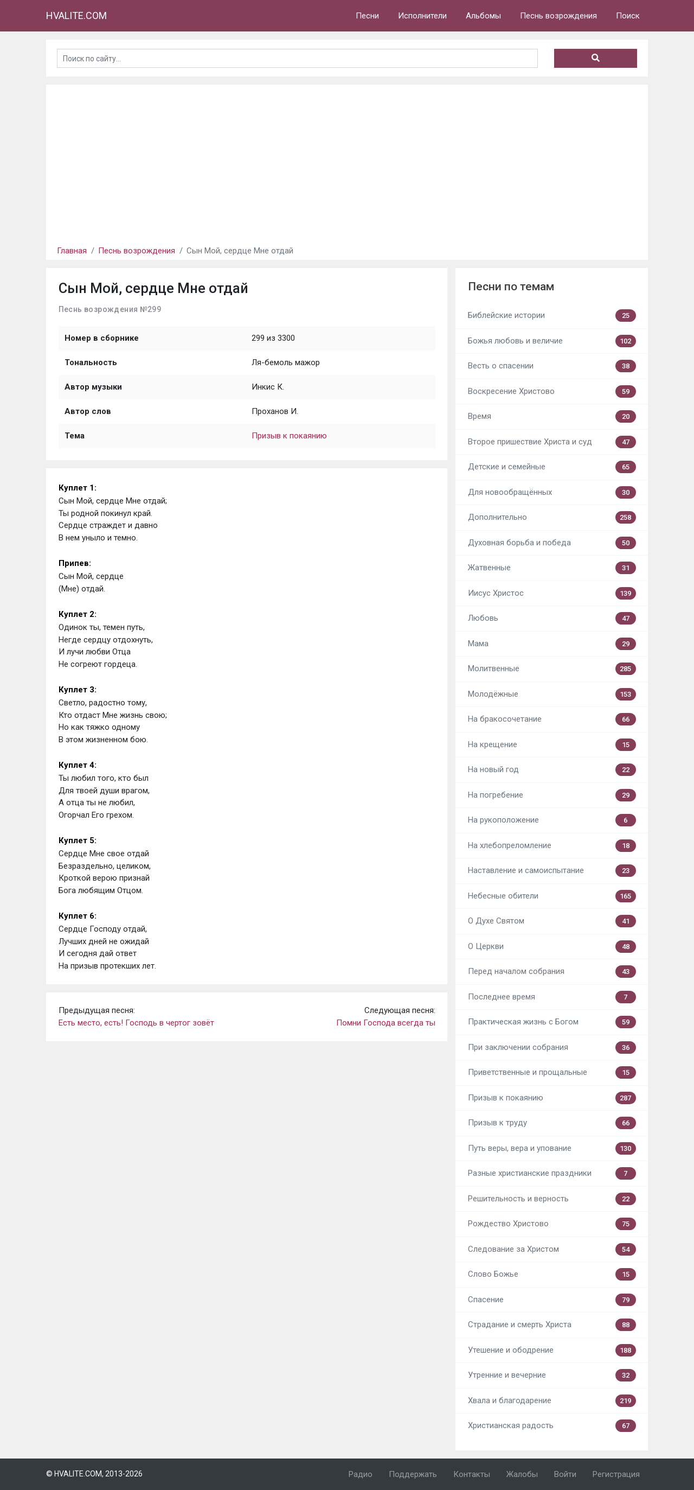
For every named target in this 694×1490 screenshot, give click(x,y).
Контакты (471, 1474)
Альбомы (483, 16)
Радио (360, 1474)
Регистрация (616, 1474)
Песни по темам (511, 286)
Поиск (628, 16)
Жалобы (522, 1474)
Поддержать (413, 1474)
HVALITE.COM (76, 15)
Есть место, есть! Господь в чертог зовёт (136, 1023)
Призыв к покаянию (289, 436)
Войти (565, 1474)
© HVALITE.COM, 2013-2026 (94, 1473)
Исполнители (422, 16)
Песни (367, 16)
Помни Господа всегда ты (385, 1023)
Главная (72, 251)
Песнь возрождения (558, 16)
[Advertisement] (347, 161)
